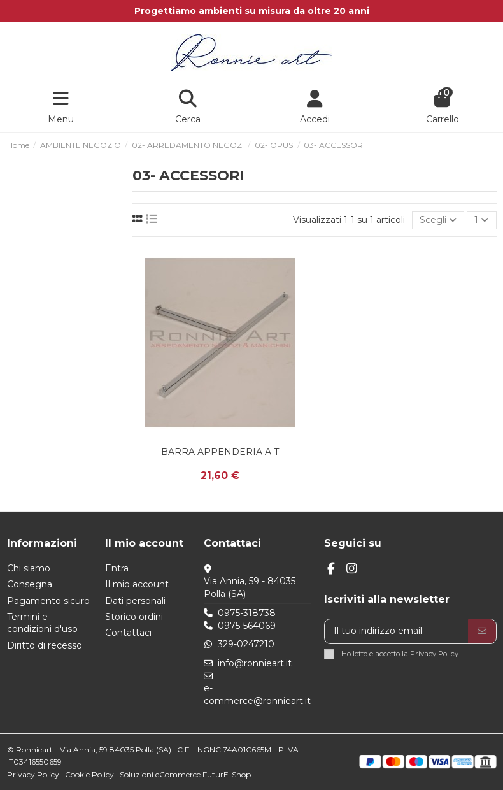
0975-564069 (247, 625)
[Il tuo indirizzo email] (397, 631)
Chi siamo (28, 568)
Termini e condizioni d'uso (42, 623)
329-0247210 (246, 644)
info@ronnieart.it (255, 663)
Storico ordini (134, 616)
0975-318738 (247, 613)
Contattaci (128, 632)
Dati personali (135, 601)
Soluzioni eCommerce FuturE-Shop (185, 774)
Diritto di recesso (44, 645)
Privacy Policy (434, 653)
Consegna (29, 584)
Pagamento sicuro (48, 601)
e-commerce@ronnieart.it (257, 694)
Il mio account (137, 584)
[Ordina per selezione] (438, 220)
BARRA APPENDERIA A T (220, 451)
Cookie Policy (89, 774)
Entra (117, 568)
